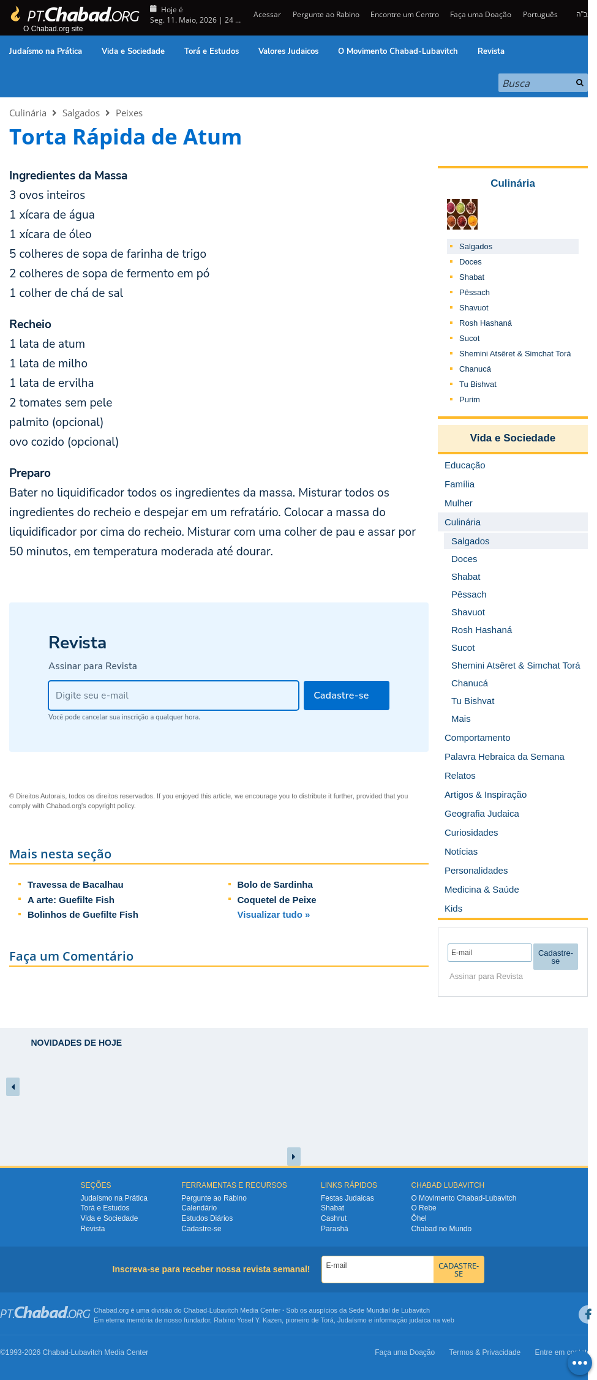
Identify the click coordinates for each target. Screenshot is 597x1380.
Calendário (199, 1208)
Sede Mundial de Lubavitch (389, 1310)
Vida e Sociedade (133, 51)
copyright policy (111, 805)
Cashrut (334, 1218)
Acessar (266, 14)
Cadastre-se (201, 1228)
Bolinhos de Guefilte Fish (83, 914)
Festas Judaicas (347, 1198)
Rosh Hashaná (485, 323)
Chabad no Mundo (441, 1228)
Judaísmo (352, 1320)
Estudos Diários (207, 1218)
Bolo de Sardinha (275, 884)
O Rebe (423, 1208)
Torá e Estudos (211, 51)
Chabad (196, 1310)
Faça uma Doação (480, 14)
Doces (470, 261)
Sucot (469, 338)
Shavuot (474, 307)
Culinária (28, 113)
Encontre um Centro (404, 14)
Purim (469, 399)
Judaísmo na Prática (45, 51)
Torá (326, 1320)
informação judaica (402, 1320)
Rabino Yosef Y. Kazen (248, 1320)
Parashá (334, 1228)
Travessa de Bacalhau (76, 884)
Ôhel (418, 1218)
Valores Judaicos (288, 51)
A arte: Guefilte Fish (71, 899)
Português (540, 14)
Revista (491, 51)
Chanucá (475, 368)
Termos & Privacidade (485, 1352)
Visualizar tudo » (274, 914)
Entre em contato (563, 1352)
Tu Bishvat (478, 384)
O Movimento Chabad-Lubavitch (398, 51)
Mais (461, 718)
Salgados (81, 113)
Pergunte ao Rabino (326, 14)
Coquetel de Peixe (277, 899)
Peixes (129, 113)
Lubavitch (223, 1310)
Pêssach (474, 292)
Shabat (471, 277)
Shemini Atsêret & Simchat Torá (515, 353)
